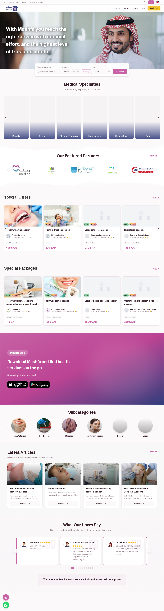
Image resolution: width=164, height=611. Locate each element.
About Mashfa (9, 2)
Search (120, 72)
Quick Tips (154, 8)
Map (143, 8)
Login (151, 2)
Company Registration (36, 2)
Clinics (126, 8)
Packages (116, 8)
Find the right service (44, 67)
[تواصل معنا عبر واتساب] (6, 605)
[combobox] (157, 2)
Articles (135, 8)
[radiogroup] (77, 71)
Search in (65, 67)
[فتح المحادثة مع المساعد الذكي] (6, 597)
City (94, 67)
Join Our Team (21, 2)
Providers (76, 72)
